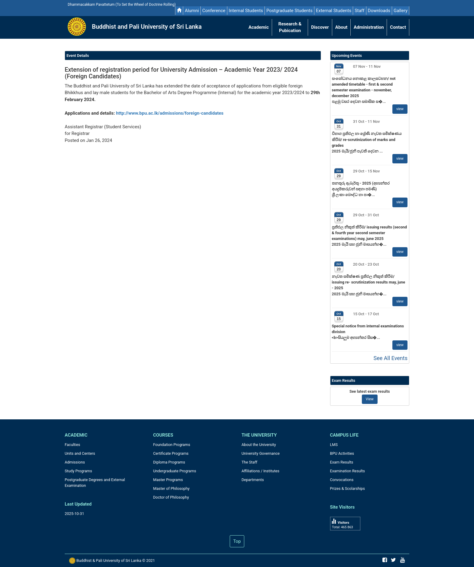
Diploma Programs (169, 462)
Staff (359, 10)
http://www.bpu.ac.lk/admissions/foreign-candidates (170, 113)
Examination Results (347, 471)
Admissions (75, 462)
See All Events (390, 358)
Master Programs (168, 479)
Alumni (192, 10)
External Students (333, 10)
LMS (334, 444)
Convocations (342, 479)
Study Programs (78, 471)
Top (237, 541)
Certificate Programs (171, 453)
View (370, 399)
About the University (259, 444)
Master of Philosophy (171, 488)
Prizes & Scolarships (347, 488)
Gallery (400, 10)
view (400, 109)
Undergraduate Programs (174, 471)
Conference (214, 10)
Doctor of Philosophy (171, 497)
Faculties (72, 444)
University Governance (261, 453)
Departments (253, 479)
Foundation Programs (171, 444)
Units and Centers (80, 453)
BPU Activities (342, 453)
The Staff (249, 462)
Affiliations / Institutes (260, 471)
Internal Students (246, 10)
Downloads (379, 10)
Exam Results (341, 462)
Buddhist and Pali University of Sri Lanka (147, 26)
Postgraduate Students (289, 10)
